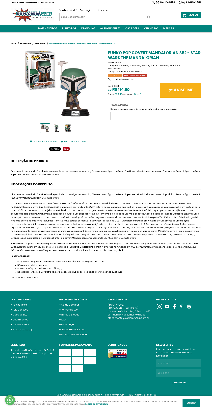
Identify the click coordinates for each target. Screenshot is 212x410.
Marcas (168, 28)
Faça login (85, 10)
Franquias (88, 28)
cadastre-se (101, 10)
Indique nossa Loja (23, 330)
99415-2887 (165, 2)
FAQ (63, 320)
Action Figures (110, 28)
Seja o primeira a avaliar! (121, 79)
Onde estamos (21, 325)
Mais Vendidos (47, 28)
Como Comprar (70, 305)
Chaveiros (151, 28)
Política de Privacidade (74, 335)
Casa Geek (132, 28)
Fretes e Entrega (70, 315)
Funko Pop (69, 28)
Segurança (67, 325)
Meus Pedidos (32, 2)
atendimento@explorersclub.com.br (128, 318)
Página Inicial (20, 305)
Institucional (21, 299)
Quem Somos (17, 2)
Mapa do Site (20, 315)
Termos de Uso (69, 310)
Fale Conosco (48, 2)
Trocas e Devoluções (73, 330)
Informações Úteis (73, 299)
